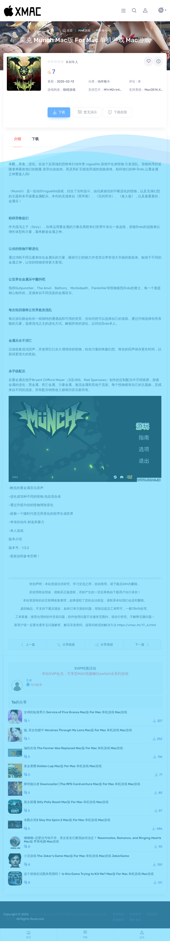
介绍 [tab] (17, 139)
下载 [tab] (35, 139)
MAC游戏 (84, 30)
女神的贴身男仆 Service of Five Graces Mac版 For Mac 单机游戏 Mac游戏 (75, 712)
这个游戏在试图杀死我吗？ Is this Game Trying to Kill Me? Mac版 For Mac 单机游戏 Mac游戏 (89, 874)
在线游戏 (118, 914)
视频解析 (118, 919)
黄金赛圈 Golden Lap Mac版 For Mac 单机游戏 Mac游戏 (63, 766)
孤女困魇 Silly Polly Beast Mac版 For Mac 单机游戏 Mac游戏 (66, 802)
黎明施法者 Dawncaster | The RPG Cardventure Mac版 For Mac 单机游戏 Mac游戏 (82, 784)
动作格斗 (101, 30)
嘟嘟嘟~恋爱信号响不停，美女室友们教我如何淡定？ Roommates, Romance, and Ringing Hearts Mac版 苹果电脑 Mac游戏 (92, 839)
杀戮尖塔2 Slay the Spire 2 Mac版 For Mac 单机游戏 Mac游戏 (67, 820)
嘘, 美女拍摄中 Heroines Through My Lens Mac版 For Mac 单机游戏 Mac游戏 (78, 730)
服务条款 (135, 919)
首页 (68, 30)
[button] (134, 11)
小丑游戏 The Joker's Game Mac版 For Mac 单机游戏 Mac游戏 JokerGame (76, 856)
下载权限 (117, 112)
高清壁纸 (135, 914)
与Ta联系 (34, 684)
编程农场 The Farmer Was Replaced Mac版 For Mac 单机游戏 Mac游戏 (73, 748)
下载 (59, 112)
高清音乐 (152, 914)
